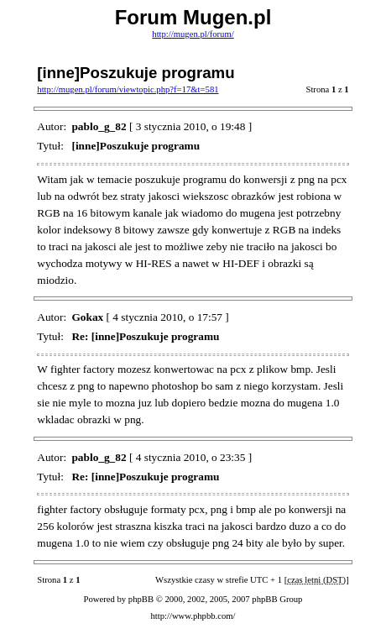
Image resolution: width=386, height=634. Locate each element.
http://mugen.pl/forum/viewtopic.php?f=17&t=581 (127, 89)
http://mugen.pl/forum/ (192, 34)
